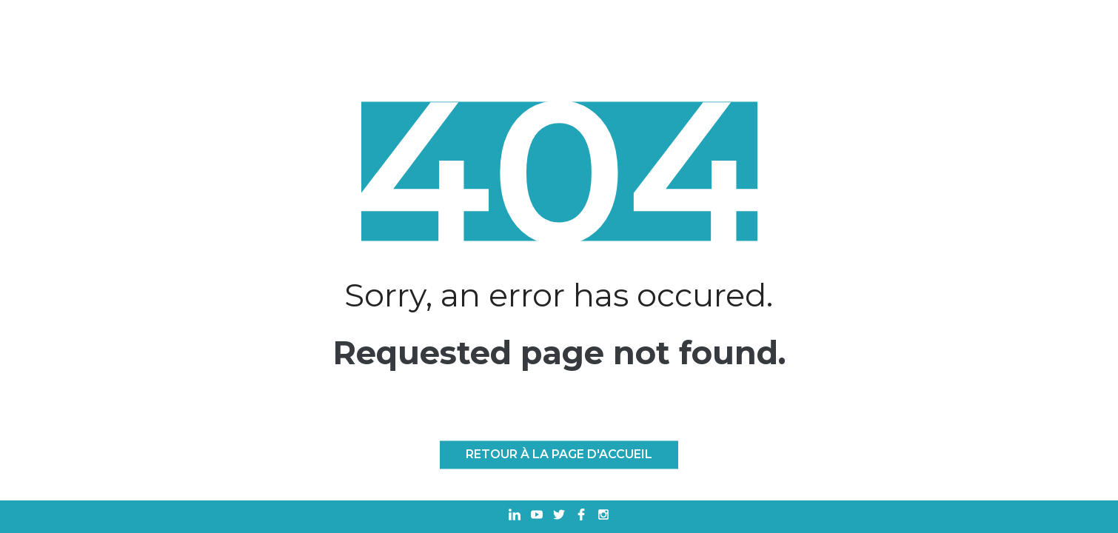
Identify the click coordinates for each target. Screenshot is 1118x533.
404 (558, 171)
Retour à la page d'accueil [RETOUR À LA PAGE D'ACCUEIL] (559, 455)
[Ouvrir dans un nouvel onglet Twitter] (559, 516)
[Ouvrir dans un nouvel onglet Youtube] (537, 516)
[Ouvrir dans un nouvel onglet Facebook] (581, 516)
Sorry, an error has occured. (558, 295)
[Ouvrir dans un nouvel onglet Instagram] (603, 516)
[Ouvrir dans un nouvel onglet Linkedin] (514, 516)
